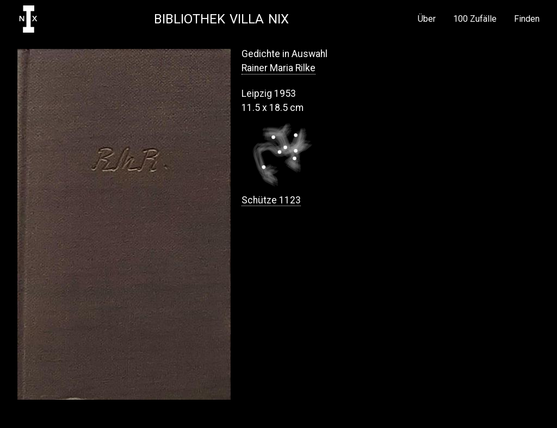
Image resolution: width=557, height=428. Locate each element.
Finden (527, 19)
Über (427, 19)
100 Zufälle (475, 19)
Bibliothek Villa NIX (221, 19)
